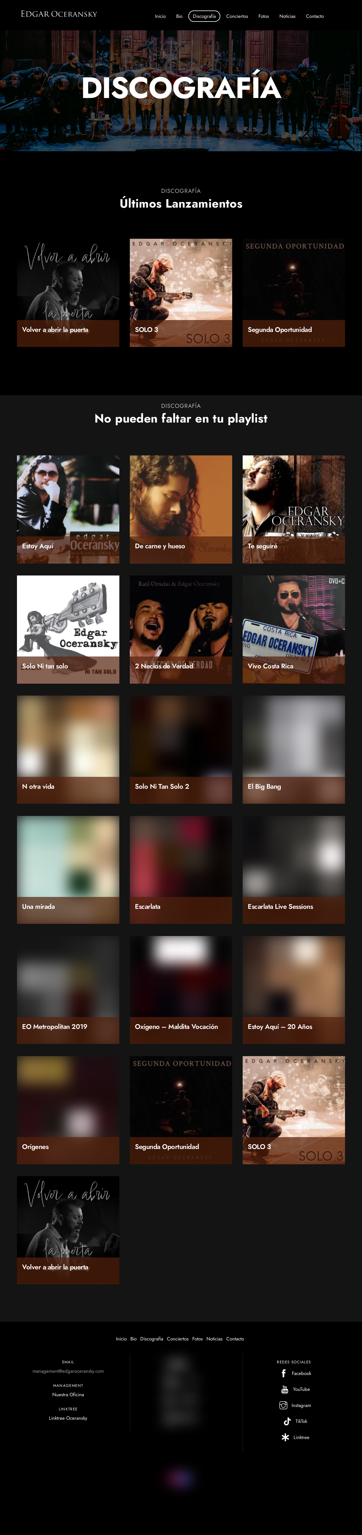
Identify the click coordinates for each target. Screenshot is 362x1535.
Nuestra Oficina (68, 1398)
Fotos (263, 16)
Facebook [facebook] (294, 1377)
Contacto (315, 16)
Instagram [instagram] (294, 1409)
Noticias (287, 16)
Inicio (160, 16)
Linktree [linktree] (294, 1441)
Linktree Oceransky (68, 1421)
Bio (179, 16)
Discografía (204, 16)
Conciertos (237, 16)
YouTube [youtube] (294, 1392)
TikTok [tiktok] (294, 1424)
